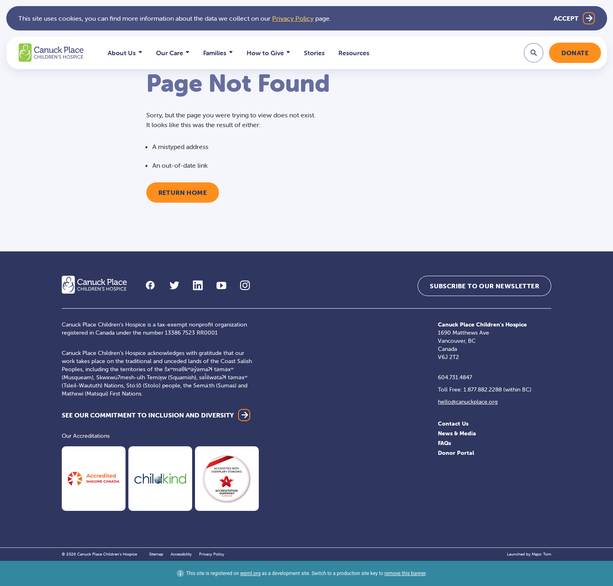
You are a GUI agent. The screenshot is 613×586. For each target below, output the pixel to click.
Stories (314, 53)
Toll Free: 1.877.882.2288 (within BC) (484, 389)
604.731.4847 (455, 377)
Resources (353, 53)
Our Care (169, 53)
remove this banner (405, 573)
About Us (122, 53)
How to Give (265, 53)
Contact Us (453, 423)
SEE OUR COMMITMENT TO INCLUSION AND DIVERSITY (148, 415)
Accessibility (181, 554)
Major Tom (541, 554)
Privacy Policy (293, 18)
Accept (566, 18)
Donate (575, 53)
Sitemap (156, 554)
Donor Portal (456, 452)
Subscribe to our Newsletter (484, 286)
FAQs (444, 443)
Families (214, 53)
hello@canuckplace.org (468, 401)
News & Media (457, 433)
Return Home (182, 192)
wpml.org (250, 573)
